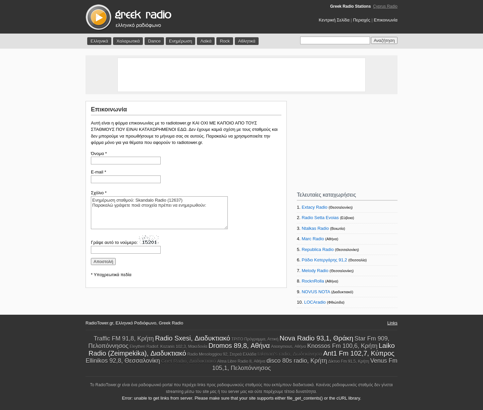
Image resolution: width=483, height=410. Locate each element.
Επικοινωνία (385, 19)
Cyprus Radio (385, 6)
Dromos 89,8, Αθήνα (239, 345)
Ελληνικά (99, 41)
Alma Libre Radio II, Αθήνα (241, 361)
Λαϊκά (205, 41)
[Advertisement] (241, 75)
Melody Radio (315, 270)
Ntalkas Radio (315, 228)
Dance (154, 41)
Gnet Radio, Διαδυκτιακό (188, 361)
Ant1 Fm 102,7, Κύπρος (358, 353)
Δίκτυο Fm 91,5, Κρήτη (348, 361)
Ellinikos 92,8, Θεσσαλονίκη (123, 360)
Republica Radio (317, 249)
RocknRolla (313, 281)
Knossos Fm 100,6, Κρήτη (342, 346)
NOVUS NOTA (316, 291)
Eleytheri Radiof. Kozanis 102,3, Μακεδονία (168, 346)
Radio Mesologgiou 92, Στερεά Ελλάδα (221, 354)
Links (392, 322)
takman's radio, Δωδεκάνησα (290, 354)
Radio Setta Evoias (320, 217)
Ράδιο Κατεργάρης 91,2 (324, 259)
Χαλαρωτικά (128, 41)
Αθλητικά (246, 41)
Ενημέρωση (180, 41)
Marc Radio (313, 238)
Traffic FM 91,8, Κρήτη (124, 338)
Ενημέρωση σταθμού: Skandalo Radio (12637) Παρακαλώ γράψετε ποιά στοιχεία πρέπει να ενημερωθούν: (159, 212)
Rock (225, 41)
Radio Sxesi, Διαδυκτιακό (192, 338)
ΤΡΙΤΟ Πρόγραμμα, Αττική (254, 339)
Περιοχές (361, 19)
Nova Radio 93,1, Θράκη (316, 338)
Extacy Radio (314, 207)
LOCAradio (315, 302)
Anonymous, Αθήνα (288, 346)
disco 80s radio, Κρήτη (296, 360)
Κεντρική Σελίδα (334, 19)
